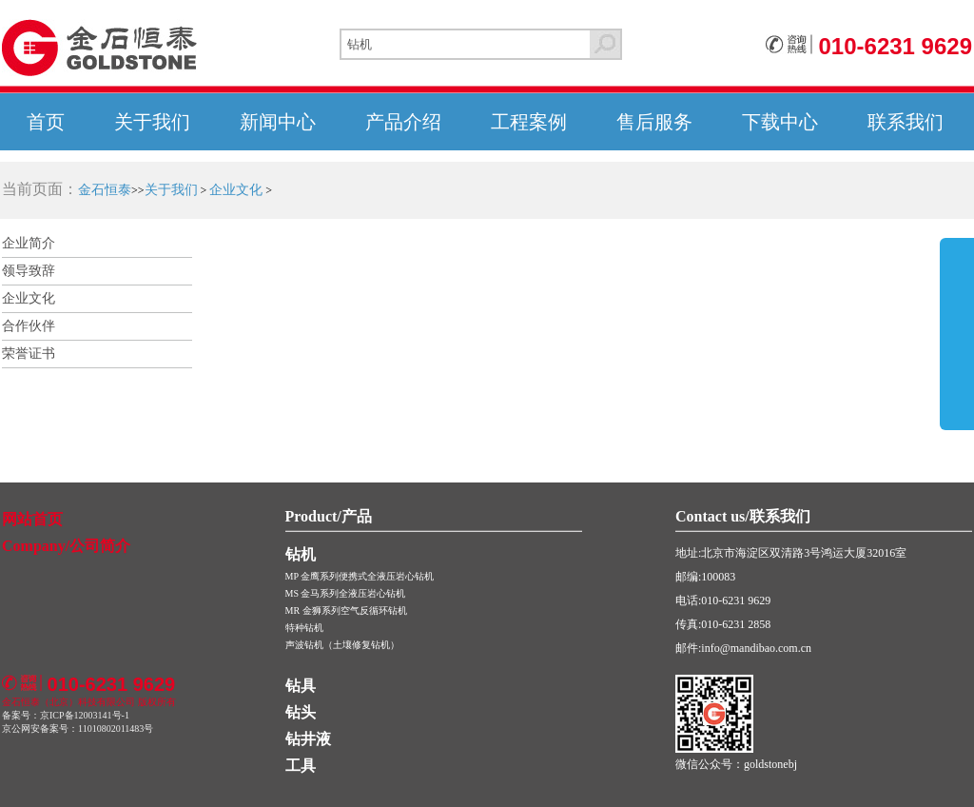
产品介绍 (403, 121)
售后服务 (654, 121)
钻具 (300, 686)
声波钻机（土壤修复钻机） (342, 645)
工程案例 (529, 121)
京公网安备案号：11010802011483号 (77, 728)
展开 (957, 354)
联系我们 (905, 121)
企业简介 (28, 243)
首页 (46, 121)
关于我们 (152, 121)
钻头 (300, 712)
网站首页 (32, 519)
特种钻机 (304, 627)
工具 (300, 766)
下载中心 (780, 121)
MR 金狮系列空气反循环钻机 (346, 610)
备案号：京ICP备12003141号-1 (65, 715)
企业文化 (236, 190)
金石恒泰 (104, 190)
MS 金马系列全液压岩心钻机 (345, 593)
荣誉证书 (28, 353)
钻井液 (308, 739)
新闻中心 (278, 121)
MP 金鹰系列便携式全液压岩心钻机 (360, 576)
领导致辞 (28, 271)
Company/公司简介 (66, 546)
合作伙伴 (28, 326)
